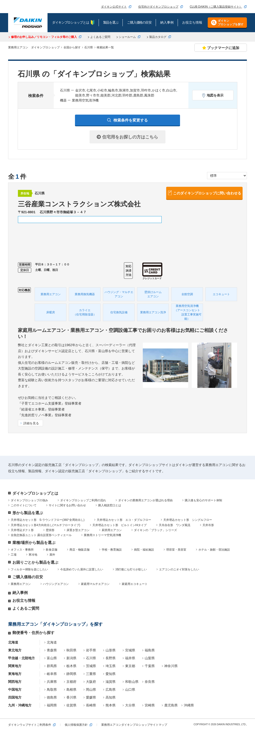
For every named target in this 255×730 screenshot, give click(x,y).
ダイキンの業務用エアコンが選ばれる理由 (145, 500)
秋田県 (71, 650)
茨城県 (91, 666)
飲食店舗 (51, 549)
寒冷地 (33, 554)
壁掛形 (50, 530)
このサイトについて (24, 505)
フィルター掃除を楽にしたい (29, 569)
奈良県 (150, 682)
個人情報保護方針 (76, 724)
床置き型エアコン (78, 530)
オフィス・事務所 (22, 549)
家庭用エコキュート (135, 584)
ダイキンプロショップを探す (231, 22)
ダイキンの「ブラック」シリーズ (155, 530)
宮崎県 (150, 705)
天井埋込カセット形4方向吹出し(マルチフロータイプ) (45, 525)
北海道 (52, 642)
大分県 (130, 705)
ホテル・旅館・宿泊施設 (214, 549)
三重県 (91, 674)
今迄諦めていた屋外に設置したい (81, 569)
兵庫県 (52, 682)
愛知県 (111, 674)
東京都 (130, 666)
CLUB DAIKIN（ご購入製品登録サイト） (216, 6)
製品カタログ (157, 37)
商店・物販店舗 (79, 549)
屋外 (52, 554)
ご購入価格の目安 (27, 577)
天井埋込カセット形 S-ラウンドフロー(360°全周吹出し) (48, 520)
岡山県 (91, 689)
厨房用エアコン (112, 530)
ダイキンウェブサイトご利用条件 (29, 724)
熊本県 (111, 705)
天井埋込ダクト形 (22, 530)
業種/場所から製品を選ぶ (33, 543)
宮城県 (130, 650)
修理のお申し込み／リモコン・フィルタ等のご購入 (44, 37)
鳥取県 (52, 689)
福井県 (130, 658)
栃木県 (71, 666)
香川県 (71, 697)
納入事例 (20, 593)
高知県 (111, 697)
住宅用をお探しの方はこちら (127, 137)
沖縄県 (189, 705)
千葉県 (150, 666)
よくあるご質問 (100, 37)
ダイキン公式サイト (114, 6)
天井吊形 (208, 525)
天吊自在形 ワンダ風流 (174, 525)
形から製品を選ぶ (27, 513)
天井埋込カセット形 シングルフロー (187, 520)
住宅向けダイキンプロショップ (158, 6)
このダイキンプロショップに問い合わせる (207, 193)
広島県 (111, 689)
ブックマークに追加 (220, 48)
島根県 (71, 689)
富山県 (52, 658)
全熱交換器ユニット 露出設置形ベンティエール (41, 535)
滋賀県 (111, 682)
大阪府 (91, 682)
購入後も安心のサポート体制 (203, 500)
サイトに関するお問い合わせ (67, 505)
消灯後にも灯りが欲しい (131, 569)
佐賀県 (71, 705)
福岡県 (52, 705)
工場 (13, 554)
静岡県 (71, 674)
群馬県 (52, 666)
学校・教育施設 (112, 549)
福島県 (150, 650)
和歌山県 (131, 682)
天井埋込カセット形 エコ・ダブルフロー (124, 520)
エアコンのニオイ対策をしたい (179, 569)
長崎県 (91, 705)
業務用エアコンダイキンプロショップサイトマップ (134, 724)
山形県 (111, 650)
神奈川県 (171, 666)
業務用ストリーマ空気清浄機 (102, 535)
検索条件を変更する (130, 120)
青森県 (52, 650)
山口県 (130, 689)
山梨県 (150, 658)
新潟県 (71, 658)
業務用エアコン (21, 584)
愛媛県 (91, 697)
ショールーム (127, 37)
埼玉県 (111, 666)
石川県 (91, 658)
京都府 (71, 682)
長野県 (111, 658)
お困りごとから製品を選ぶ (35, 562)
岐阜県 (52, 674)
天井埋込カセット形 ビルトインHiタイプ (119, 525)
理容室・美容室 (176, 549)
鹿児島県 (171, 705)
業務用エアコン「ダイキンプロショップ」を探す (55, 624)
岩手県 (91, 650)
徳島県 (52, 697)
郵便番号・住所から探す (33, 633)
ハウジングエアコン (56, 584)
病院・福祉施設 (144, 549)
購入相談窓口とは (109, 505)
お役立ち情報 (23, 600)
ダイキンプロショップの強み (29, 500)
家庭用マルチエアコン (95, 584)
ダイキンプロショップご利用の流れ (83, 500)
